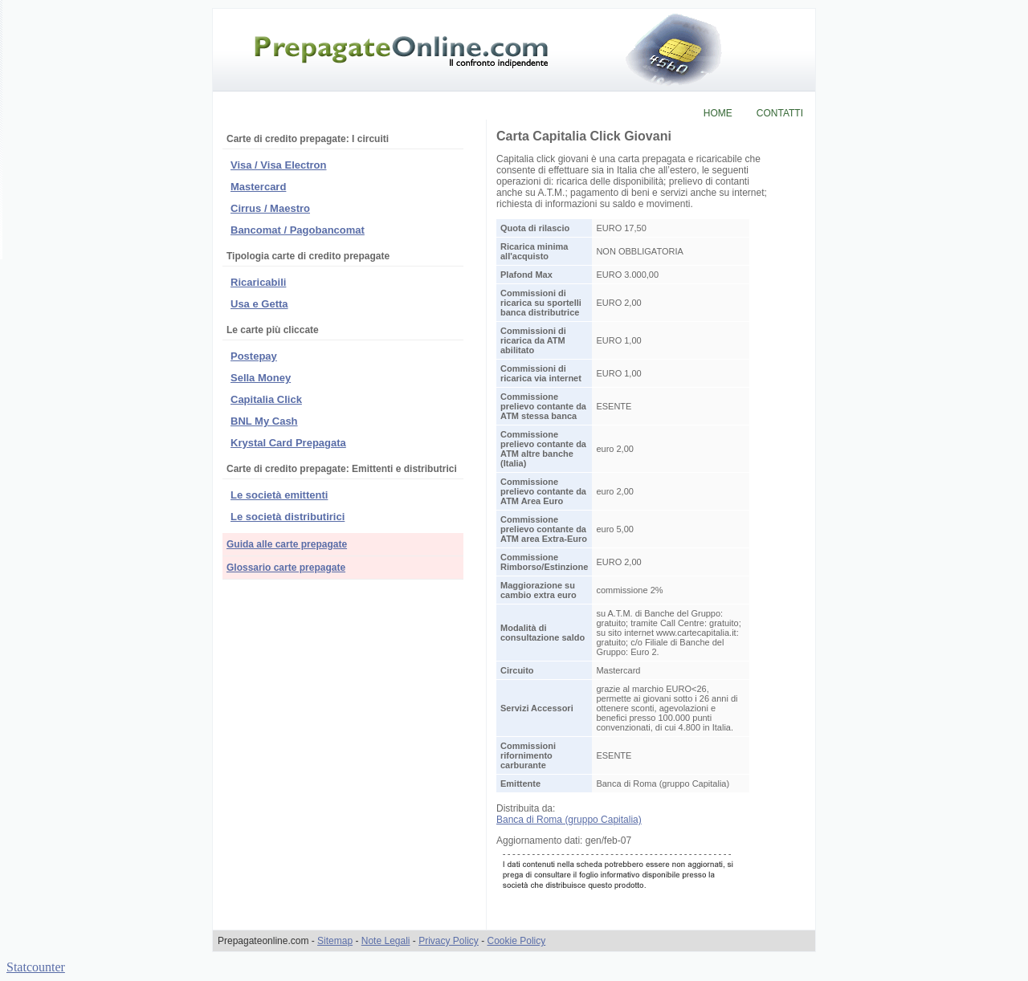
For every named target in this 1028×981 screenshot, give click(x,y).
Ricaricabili (258, 282)
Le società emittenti (279, 495)
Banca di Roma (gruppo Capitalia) (569, 819)
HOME (718, 113)
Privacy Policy (448, 940)
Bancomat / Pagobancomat (297, 230)
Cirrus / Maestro (270, 208)
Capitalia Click (266, 399)
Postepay (253, 356)
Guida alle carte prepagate (286, 544)
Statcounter (35, 967)
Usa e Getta (259, 304)
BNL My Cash (264, 421)
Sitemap (335, 940)
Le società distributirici (287, 517)
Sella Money (260, 378)
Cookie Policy (516, 940)
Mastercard (258, 187)
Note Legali (385, 940)
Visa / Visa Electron (278, 165)
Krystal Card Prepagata (288, 443)
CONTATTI (780, 113)
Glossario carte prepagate (285, 567)
